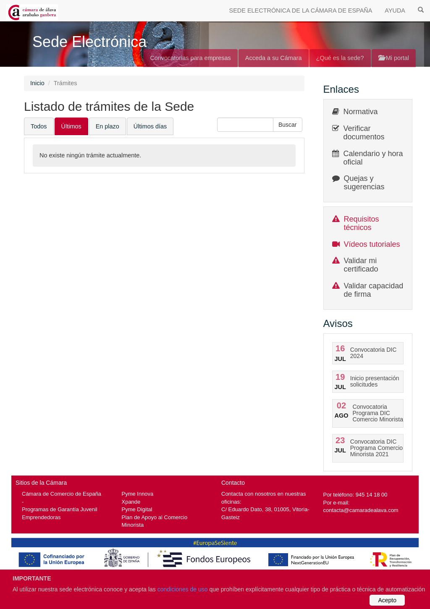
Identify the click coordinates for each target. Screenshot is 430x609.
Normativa (360, 111)
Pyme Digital (137, 509)
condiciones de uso (182, 589)
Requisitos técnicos (361, 223)
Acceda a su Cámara (273, 58)
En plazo (107, 126)
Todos (39, 126)
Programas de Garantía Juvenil (59, 509)
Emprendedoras (41, 517)
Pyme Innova (138, 494)
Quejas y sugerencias (364, 182)
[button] (287, 125)
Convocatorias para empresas (190, 58)
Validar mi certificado (361, 264)
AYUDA (395, 10)
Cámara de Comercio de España (61, 494)
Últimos (71, 126)
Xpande (131, 502)
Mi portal (393, 58)
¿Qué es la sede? (340, 58)
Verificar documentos (364, 132)
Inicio (37, 83)
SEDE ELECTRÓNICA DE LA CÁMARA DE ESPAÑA (300, 10)
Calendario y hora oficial (373, 157)
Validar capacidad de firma (374, 290)
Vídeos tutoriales (372, 244)
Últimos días (150, 126)
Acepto (387, 600)
